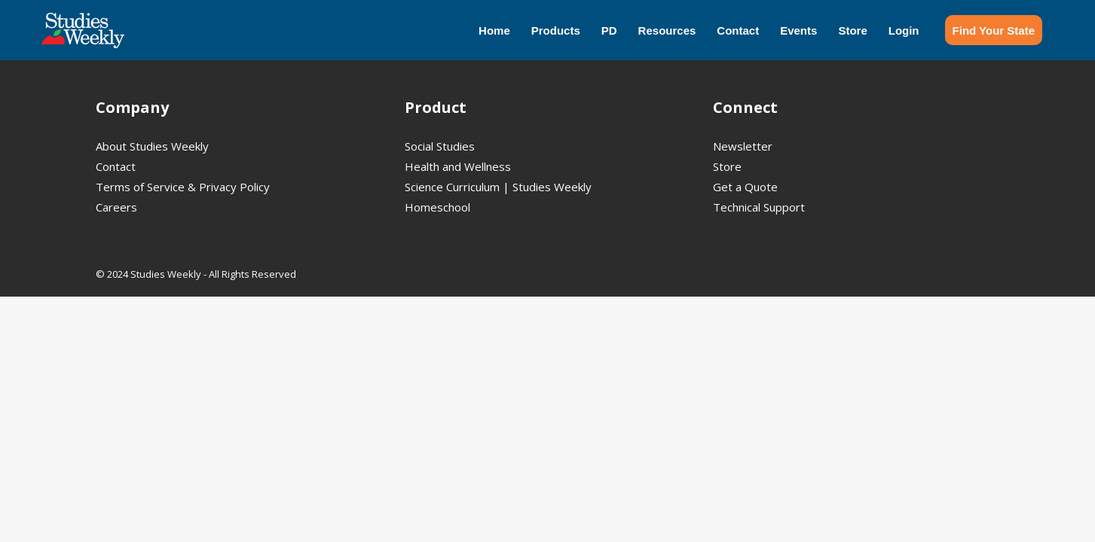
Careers (116, 207)
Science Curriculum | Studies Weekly (498, 186)
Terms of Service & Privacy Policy (183, 186)
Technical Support (759, 207)
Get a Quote (745, 186)
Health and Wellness (458, 166)
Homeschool (437, 207)
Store (727, 166)
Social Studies (440, 146)
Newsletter (742, 146)
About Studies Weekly (152, 146)
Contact (116, 166)
